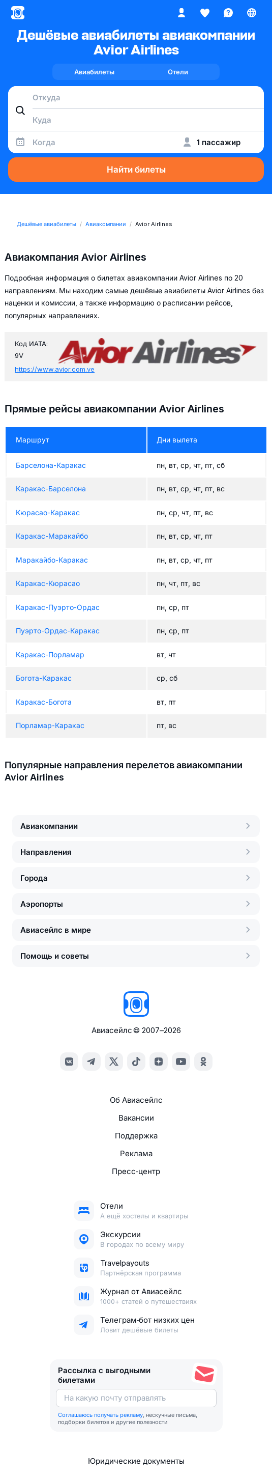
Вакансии (136, 1118)
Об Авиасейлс (136, 1100)
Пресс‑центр (136, 1171)
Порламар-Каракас (50, 725)
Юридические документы (136, 1461)
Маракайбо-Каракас (52, 559)
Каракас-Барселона (51, 488)
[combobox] (136, 97)
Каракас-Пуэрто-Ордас (58, 607)
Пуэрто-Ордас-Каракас (58, 630)
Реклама (136, 1153)
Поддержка (136, 1135)
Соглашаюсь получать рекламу (100, 1414)
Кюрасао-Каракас (48, 512)
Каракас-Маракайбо (52, 536)
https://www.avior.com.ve (55, 369)
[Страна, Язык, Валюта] (251, 13)
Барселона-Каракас (51, 465)
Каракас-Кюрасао (48, 583)
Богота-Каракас (44, 678)
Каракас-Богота (44, 702)
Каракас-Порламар (50, 654)
